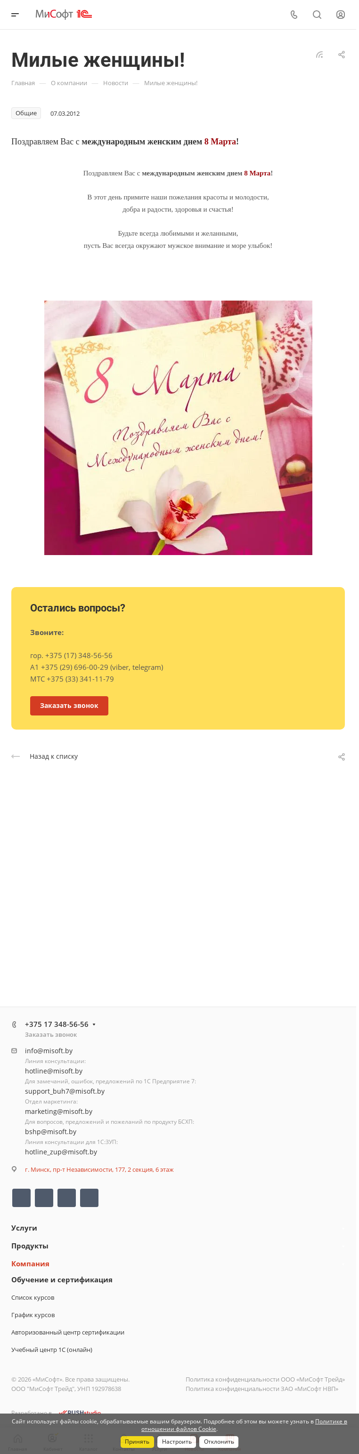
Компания (30, 1263)
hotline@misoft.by (53, 1070)
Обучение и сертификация (62, 1279)
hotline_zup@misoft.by (61, 1151)
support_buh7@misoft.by (65, 1091)
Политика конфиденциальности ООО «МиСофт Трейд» (265, 1379)
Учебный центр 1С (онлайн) (51, 1349)
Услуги (24, 1227)
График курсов (33, 1315)
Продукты (30, 1245)
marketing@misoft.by (58, 1111)
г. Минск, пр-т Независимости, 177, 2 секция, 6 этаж (99, 1169)
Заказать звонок (51, 1034)
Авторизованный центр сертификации (67, 1332)
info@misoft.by (49, 1050)
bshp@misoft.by (50, 1131)
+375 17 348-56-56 (57, 1024)
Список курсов (32, 1297)
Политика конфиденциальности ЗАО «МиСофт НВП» (262, 1388)
